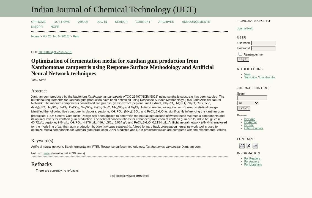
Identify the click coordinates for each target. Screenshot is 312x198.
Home (35, 36)
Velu (76, 36)
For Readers (252, 158)
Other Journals (253, 128)
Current (143, 21)
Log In (102, 21)
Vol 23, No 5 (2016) (56, 36)
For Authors (251, 161)
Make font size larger (255, 145)
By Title (249, 125)
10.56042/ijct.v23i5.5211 (55, 52)
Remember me (253, 54)
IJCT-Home (62, 21)
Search (121, 21)
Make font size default (248, 145)
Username (244, 43)
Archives (166, 21)
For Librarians (253, 164)
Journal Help (245, 28)
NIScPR (37, 26)
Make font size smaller (242, 145)
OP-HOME (38, 21)
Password (243, 48)
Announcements (196, 21)
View (247, 74)
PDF (47, 153)
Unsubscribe (267, 77)
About (83, 21)
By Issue (249, 119)
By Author (250, 122)
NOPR (55, 26)
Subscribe (250, 77)
